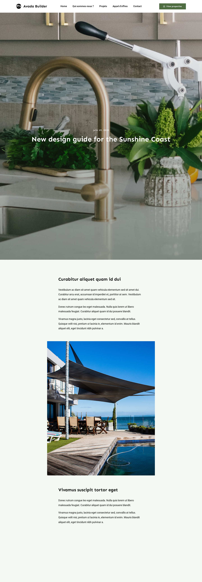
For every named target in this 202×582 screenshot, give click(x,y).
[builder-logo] (31, 5)
